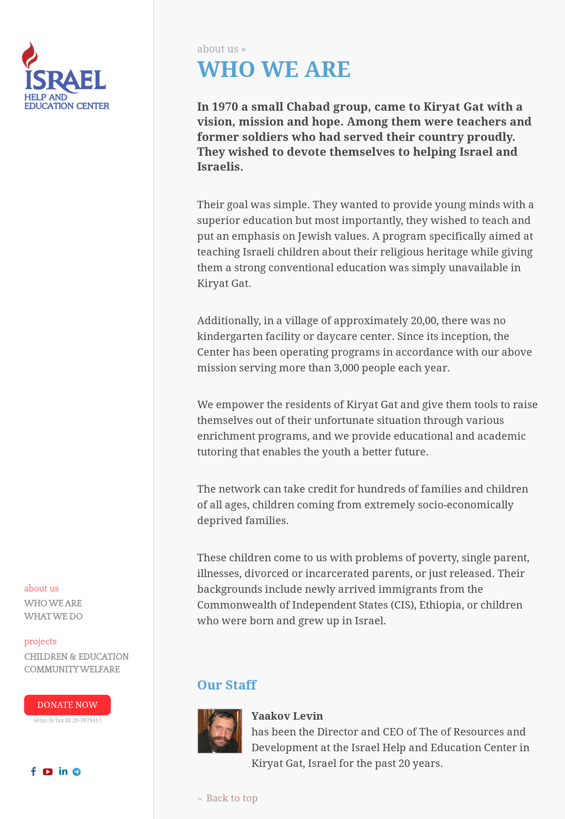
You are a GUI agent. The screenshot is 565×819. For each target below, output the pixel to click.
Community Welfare (72, 670)
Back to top (227, 798)
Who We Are (52, 604)
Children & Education (76, 657)
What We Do (53, 617)
